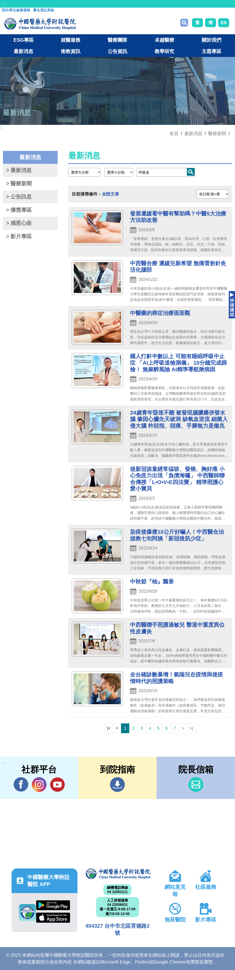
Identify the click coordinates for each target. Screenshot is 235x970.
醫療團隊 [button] (117, 40)
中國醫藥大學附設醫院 (117, 873)
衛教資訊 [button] (70, 51)
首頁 (174, 133)
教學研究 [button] (164, 51)
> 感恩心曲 (19, 223)
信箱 (195, 784)
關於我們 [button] (211, 40)
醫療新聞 (217, 133)
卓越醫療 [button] (164, 40)
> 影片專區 (19, 236)
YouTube (57, 784)
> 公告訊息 (19, 197)
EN (224, 22)
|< (108, 728)
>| (191, 728)
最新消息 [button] (23, 51)
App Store (53, 917)
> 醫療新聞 (19, 184)
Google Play (53, 905)
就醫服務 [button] (70, 40)
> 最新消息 (19, 170)
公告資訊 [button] (117, 51)
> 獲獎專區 (19, 210)
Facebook (21, 784)
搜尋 (184, 23)
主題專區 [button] (211, 51)
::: (5, 4)
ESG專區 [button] (23, 40)
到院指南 (117, 784)
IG (39, 784)
